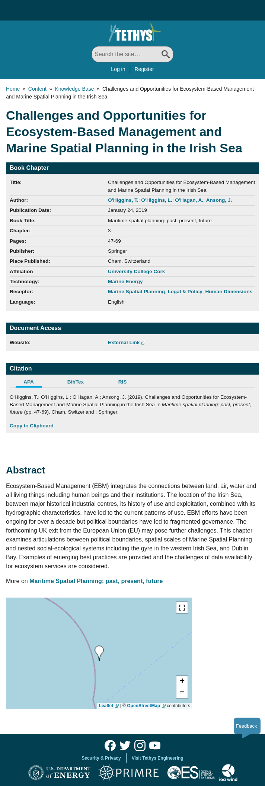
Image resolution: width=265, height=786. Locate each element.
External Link (124, 342)
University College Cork (136, 271)
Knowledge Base (74, 89)
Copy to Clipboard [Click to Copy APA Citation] (32, 425)
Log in (118, 69)
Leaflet (106, 705)
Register (144, 69)
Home (13, 89)
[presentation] (99, 653)
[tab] (33, 382)
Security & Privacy (101, 758)
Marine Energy (125, 281)
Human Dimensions (228, 291)
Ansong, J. (219, 200)
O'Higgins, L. (156, 200)
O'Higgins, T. (123, 200)
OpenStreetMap (143, 705)
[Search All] (132, 54)
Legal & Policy (185, 291)
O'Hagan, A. (189, 200)
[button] (182, 681)
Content (37, 89)
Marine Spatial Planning (136, 291)
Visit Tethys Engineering (157, 758)
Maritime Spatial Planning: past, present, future (97, 581)
